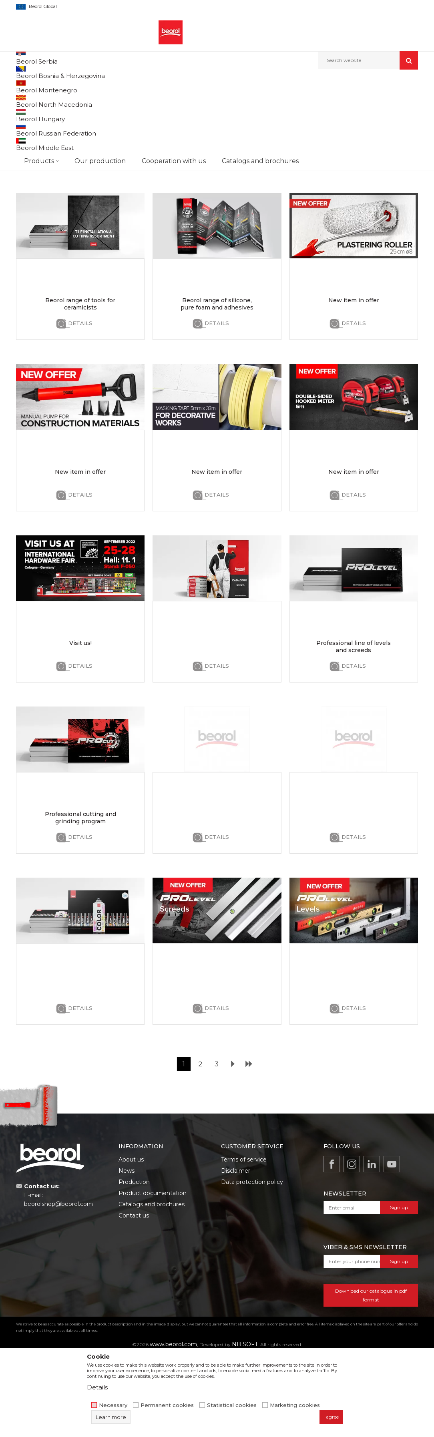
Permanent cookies (167, 1405)
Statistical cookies (232, 1405)
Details (80, 233)
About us (131, 1241)
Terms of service (244, 1241)
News (127, 1252)
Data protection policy (252, 1263)
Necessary (113, 1405)
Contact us (134, 1297)
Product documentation (153, 1274)
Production (134, 1263)
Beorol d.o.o (29, 87)
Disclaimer (235, 1252)
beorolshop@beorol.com (58, 1285)
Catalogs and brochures (152, 1285)
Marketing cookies (295, 1405)
